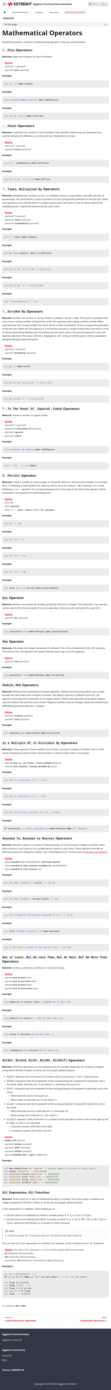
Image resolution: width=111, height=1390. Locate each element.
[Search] (98, 4)
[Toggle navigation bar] (4, 4)
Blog (4, 1359)
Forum (6, 1355)
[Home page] (4, 12)
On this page (10, 24)
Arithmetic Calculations (94, 852)
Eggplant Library (11, 1339)
